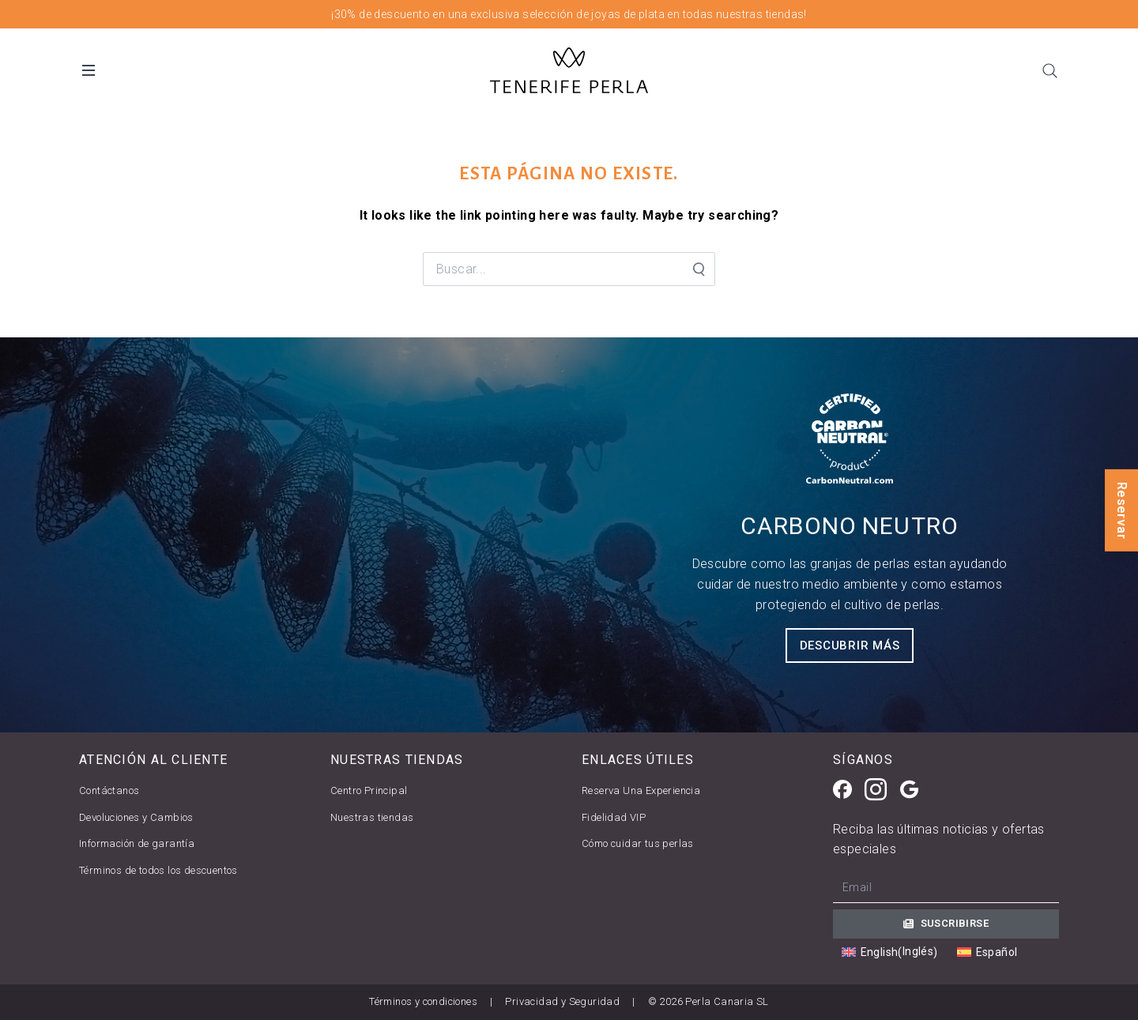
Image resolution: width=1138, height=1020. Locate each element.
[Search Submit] (698, 269)
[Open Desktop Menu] (88, 70)
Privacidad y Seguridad (562, 1001)
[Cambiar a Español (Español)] (987, 952)
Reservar (1121, 509)
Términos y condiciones (423, 1001)
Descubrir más (850, 645)
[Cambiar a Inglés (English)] (890, 952)
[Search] (1049, 70)
